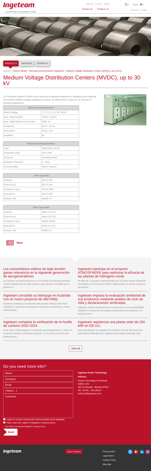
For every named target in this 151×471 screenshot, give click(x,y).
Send (11, 432)
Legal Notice (108, 456)
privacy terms (48, 422)
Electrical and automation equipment (46, 71)
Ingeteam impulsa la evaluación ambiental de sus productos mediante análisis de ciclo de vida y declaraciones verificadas (111, 299)
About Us (89, 4)
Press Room (135, 10)
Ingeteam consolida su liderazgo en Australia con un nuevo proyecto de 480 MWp (36, 297)
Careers (107, 4)
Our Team (98, 4)
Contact (144, 10)
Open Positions (74, 451)
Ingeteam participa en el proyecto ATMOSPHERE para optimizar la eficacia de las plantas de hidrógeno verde (111, 272)
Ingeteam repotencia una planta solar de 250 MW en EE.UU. (111, 324)
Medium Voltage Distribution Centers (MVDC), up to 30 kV (94, 71)
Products (11, 63)
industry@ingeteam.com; (90, 393)
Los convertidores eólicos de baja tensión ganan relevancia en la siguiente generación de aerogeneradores (36, 272)
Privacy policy (109, 451)
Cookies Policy (109, 460)
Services (26, 63)
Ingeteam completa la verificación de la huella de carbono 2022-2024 (37, 324)
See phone (96, 390)
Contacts (42, 63)
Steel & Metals (20, 71)
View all (75, 348)
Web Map (107, 464)
